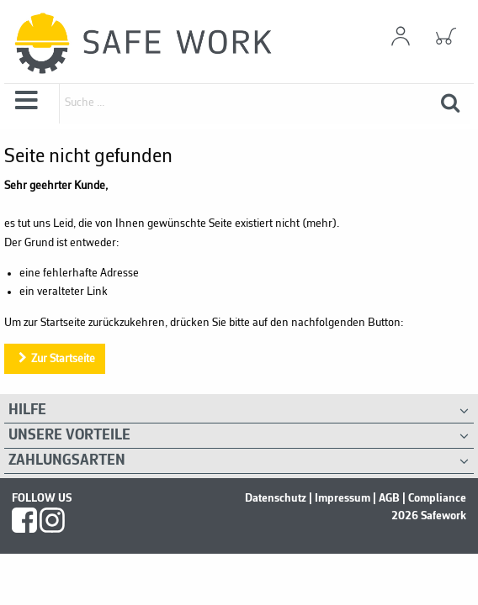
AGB (389, 498)
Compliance (437, 498)
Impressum (342, 498)
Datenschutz (275, 498)
